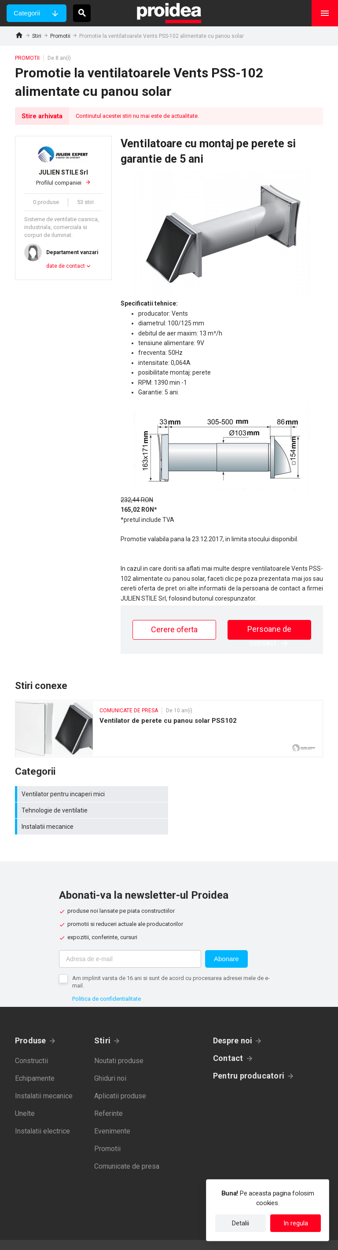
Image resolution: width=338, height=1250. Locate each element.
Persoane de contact (269, 632)
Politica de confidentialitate (106, 982)
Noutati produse (118, 1044)
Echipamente (35, 1062)
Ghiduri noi (110, 1062)
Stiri (36, 36)
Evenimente (112, 1115)
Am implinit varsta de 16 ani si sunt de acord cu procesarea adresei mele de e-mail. (171, 965)
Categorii (27, 13)
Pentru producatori (248, 1059)
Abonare (226, 942)
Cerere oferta (174, 629)
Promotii (60, 36)
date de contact (65, 266)
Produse (30, 1024)
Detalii (240, 1223)
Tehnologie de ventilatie (248, 794)
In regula (295, 1223)
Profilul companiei (63, 177)
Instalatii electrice (42, 1115)
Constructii (31, 1044)
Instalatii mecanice (92, 810)
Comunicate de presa (126, 1150)
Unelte (25, 1097)
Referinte (108, 1097)
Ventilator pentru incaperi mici (92, 794)
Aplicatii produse (120, 1079)
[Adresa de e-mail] (130, 942)
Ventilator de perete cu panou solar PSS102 (169, 728)
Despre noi (232, 1024)
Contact (228, 1041)
